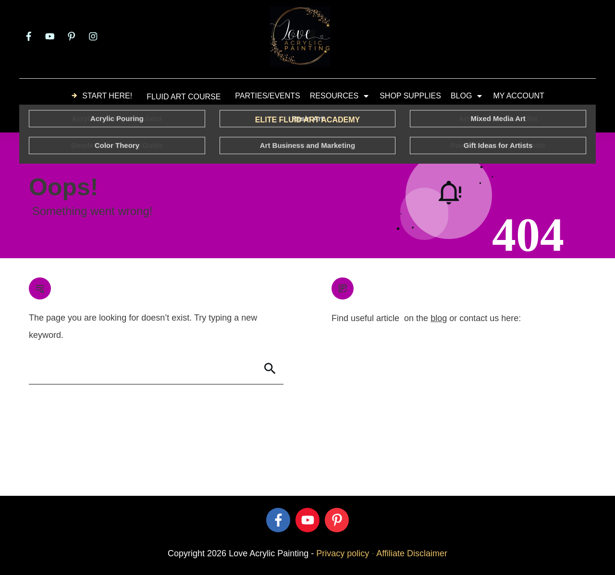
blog (438, 318)
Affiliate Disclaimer (411, 553)
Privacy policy (342, 553)
